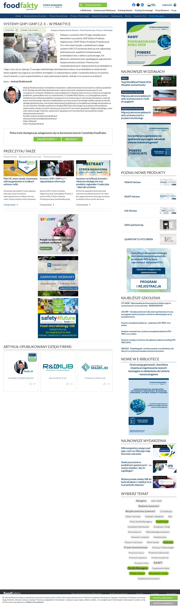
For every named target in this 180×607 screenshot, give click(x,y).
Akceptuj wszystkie (162, 598)
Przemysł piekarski (160, 557)
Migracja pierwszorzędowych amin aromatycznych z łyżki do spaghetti (136, 98)
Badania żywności (149, 506)
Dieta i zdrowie (133, 516)
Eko (170, 516)
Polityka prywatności (119, 593)
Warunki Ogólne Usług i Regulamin (86, 593)
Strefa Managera (156, 16)
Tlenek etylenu (137, 573)
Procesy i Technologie (79, 16)
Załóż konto (46, 139)
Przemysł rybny (142, 563)
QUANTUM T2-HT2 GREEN (138, 239)
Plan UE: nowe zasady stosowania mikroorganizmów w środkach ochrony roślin (20, 181)
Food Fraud (162, 521)
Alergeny (141, 500)
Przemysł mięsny (136, 552)
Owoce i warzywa (133, 542)
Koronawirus (134, 532)
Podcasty (168, 542)
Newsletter (171, 593)
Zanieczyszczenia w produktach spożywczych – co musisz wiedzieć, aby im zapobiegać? (136, 466)
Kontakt (139, 593)
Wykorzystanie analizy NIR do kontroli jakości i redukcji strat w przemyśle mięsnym (136, 482)
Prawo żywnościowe (52, 156)
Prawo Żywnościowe (58, 16)
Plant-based (153, 542)
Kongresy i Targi (162, 526)
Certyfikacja (166, 511)
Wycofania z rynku (158, 573)
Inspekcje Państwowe (138, 526)
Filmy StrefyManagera (141, 521)
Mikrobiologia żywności (157, 532)
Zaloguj (71, 139)
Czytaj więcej (9, 204)
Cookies (155, 593)
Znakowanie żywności (148, 578)
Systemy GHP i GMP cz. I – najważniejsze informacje (53, 180)
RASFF (158, 562)
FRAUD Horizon (132, 182)
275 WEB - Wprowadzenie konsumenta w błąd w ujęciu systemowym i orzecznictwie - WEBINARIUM (146, 304)
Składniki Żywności (100, 16)
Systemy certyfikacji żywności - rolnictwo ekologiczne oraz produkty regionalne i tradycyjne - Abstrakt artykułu (92, 182)
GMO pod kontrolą (133, 225)
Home (18, 16)
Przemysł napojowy (138, 557)
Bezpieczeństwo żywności (30, 156)
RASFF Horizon (132, 196)
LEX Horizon (130, 210)
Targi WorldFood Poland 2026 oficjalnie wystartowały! (136, 83)
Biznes (128, 16)
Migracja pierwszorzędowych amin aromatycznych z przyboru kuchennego (136, 115)
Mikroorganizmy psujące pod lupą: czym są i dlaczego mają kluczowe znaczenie (135, 451)
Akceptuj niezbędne (162, 603)
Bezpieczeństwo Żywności (35, 16)
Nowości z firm (140, 16)
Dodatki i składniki (154, 516)
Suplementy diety (160, 568)
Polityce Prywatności (35, 602)
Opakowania (116, 16)
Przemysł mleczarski (159, 552)
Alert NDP (156, 500)
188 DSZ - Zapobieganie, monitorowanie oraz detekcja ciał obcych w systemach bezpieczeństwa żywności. (147, 349)
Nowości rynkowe (140, 537)
